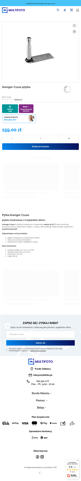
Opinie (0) (18, 99)
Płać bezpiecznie (40, 417)
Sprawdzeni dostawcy (40, 431)
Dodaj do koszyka (40, 146)
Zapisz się (40, 343)
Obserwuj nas (40, 451)
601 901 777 (10, 119)
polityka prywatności (38, 351)
